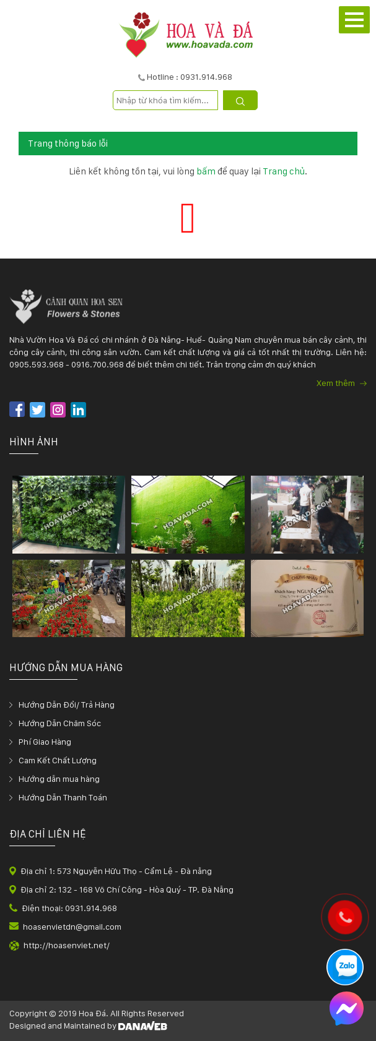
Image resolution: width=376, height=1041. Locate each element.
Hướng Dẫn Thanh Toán (63, 797)
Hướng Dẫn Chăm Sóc (60, 723)
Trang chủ (284, 171)
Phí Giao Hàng (45, 742)
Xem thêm (342, 383)
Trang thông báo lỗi (68, 143)
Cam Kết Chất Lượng (58, 760)
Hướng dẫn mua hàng (59, 779)
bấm (206, 171)
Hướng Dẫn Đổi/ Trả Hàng (67, 704)
